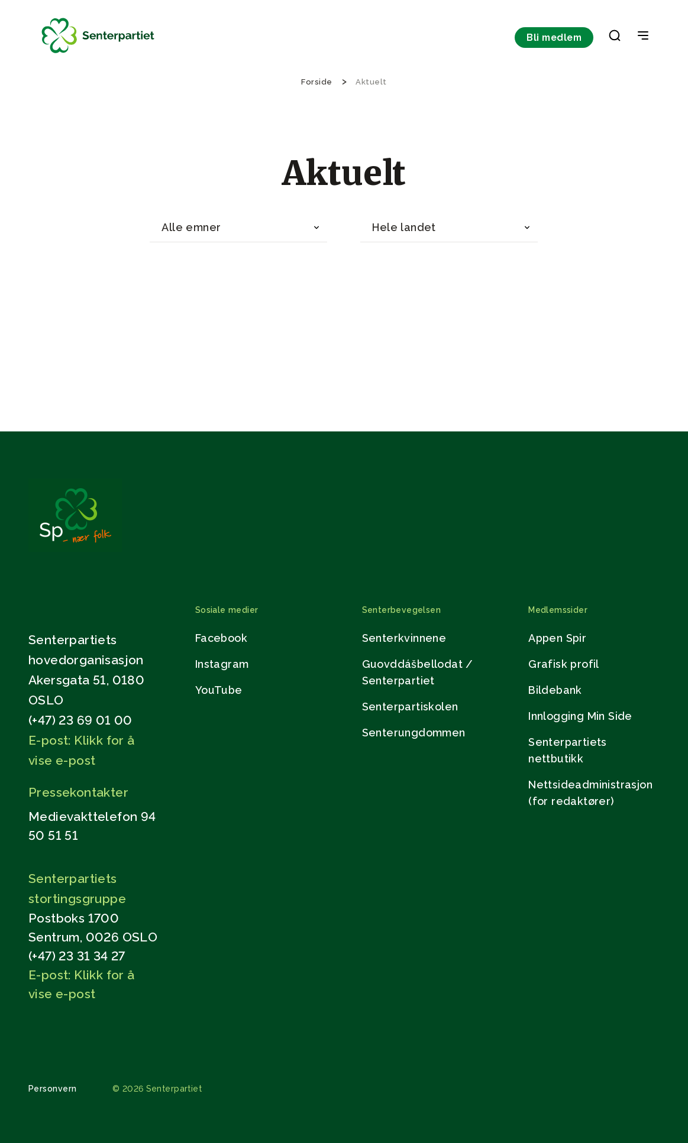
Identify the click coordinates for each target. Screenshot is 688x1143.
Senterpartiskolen (410, 706)
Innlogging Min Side (580, 716)
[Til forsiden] (98, 53)
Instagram (222, 664)
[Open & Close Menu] (643, 36)
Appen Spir (557, 638)
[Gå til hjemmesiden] (75, 549)
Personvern (52, 1088)
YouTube (219, 690)
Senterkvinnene (404, 638)
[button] (615, 37)
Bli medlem (554, 37)
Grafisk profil (563, 664)
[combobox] (238, 227)
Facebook (221, 638)
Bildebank (555, 690)
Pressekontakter (78, 792)
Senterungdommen (414, 732)
